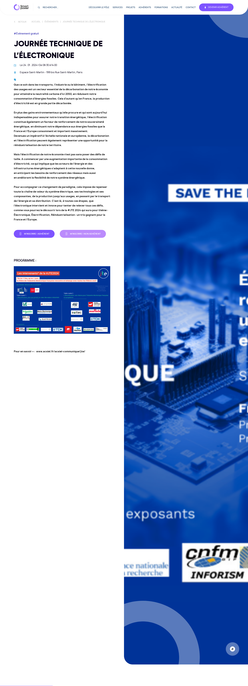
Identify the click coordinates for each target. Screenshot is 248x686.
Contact (191, 7)
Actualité (176, 7)
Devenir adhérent (216, 7)
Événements (51, 22)
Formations (161, 7)
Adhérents (145, 7)
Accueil (36, 22)
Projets (130, 7)
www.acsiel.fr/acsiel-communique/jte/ (60, 351)
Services (118, 7)
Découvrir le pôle (99, 7)
